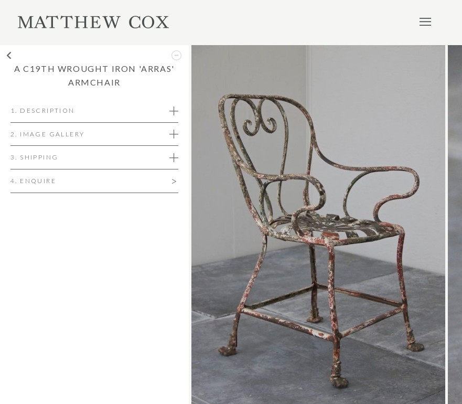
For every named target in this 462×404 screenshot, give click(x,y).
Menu (425, 21)
